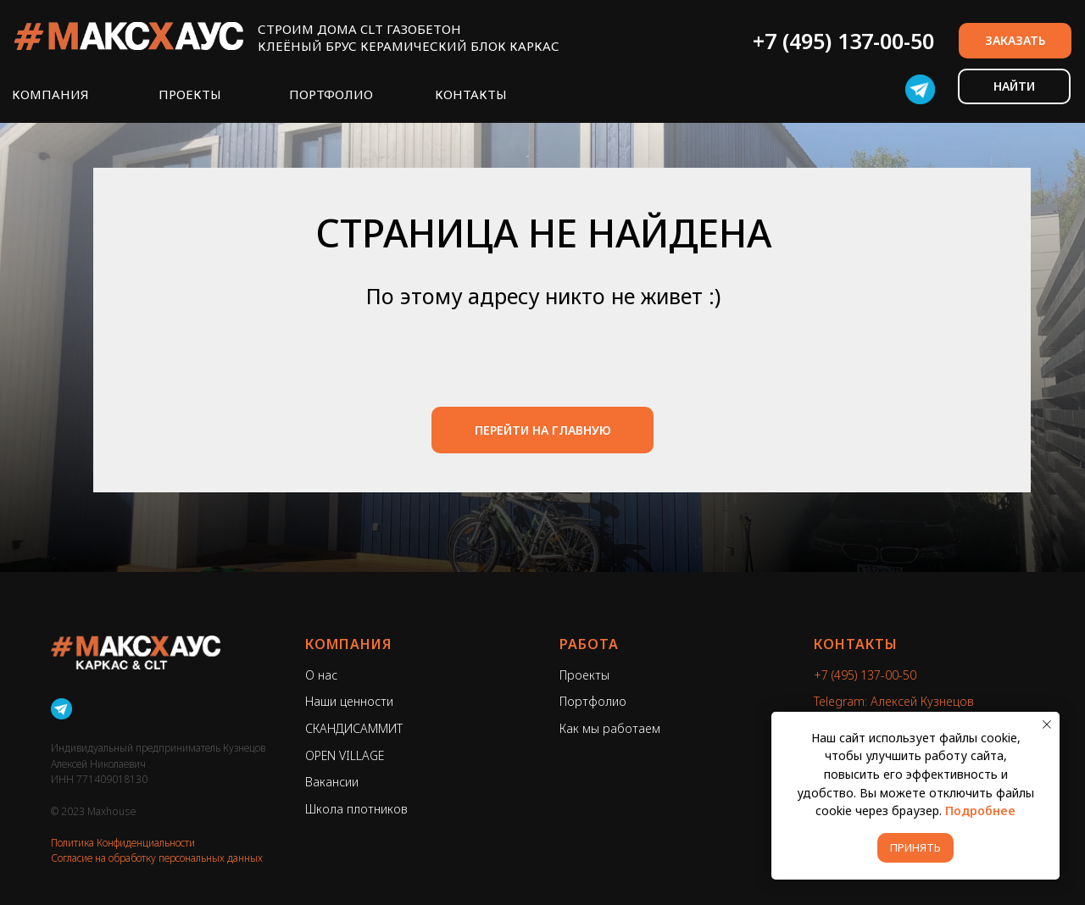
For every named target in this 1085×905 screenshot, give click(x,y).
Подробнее (980, 810)
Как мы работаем (609, 728)
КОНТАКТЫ (471, 94)
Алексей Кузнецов (922, 701)
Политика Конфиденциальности (123, 843)
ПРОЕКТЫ (190, 94)
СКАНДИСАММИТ (354, 728)
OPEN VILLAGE (344, 755)
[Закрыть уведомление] (1046, 724)
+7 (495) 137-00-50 (843, 40)
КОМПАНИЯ (50, 94)
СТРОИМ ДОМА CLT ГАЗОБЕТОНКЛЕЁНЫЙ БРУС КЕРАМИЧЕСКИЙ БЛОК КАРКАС (408, 37)
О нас (321, 675)
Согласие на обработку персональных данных (157, 858)
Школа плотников (356, 809)
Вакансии (332, 782)
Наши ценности (349, 701)
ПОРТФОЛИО (331, 94)
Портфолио (592, 701)
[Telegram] (61, 708)
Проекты (584, 675)
